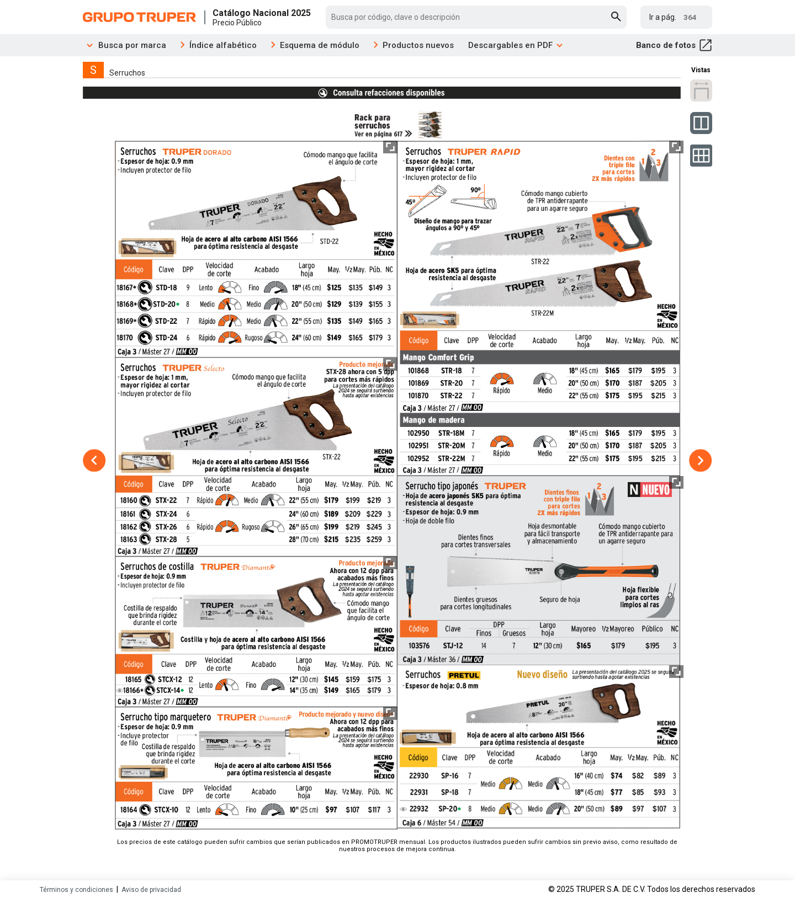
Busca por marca (124, 45)
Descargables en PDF (516, 45)
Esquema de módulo (319, 45)
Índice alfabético (223, 45)
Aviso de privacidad (151, 890)
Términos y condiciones (76, 890)
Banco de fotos (674, 45)
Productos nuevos (418, 45)
